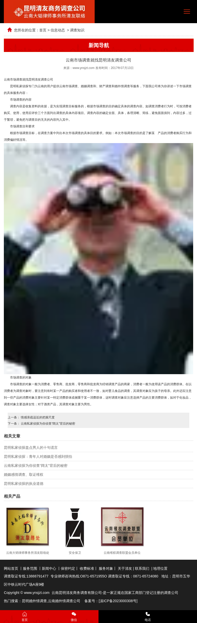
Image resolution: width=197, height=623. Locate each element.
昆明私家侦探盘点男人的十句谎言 (31, 447)
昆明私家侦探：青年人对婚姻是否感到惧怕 (38, 456)
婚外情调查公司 (67, 601)
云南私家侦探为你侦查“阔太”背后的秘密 (47, 423)
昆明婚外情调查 (34, 601)
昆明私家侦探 (19, 86)
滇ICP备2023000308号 (118, 601)
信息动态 (58, 30)
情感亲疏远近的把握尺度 (37, 417)
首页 (42, 30)
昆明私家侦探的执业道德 (23, 483)
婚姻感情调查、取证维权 (23, 474)
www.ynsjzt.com (83, 68)
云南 (51, 601)
